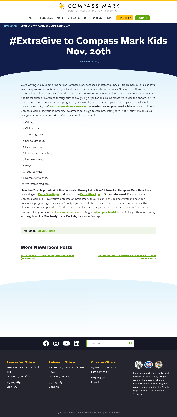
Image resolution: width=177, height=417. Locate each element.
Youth (52, 230)
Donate (142, 18)
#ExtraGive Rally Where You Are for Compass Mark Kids (127, 257)
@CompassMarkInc (106, 212)
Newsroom (10, 26)
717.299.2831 (14, 382)
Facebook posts (65, 212)
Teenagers (42, 230)
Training (96, 18)
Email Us (12, 386)
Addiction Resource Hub (72, 18)
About (32, 18)
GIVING (109, 18)
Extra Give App (90, 194)
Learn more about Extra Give (68, 106)
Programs (46, 18)
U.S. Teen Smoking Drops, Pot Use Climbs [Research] (47, 257)
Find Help (125, 18)
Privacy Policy (112, 412)
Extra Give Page (48, 194)
